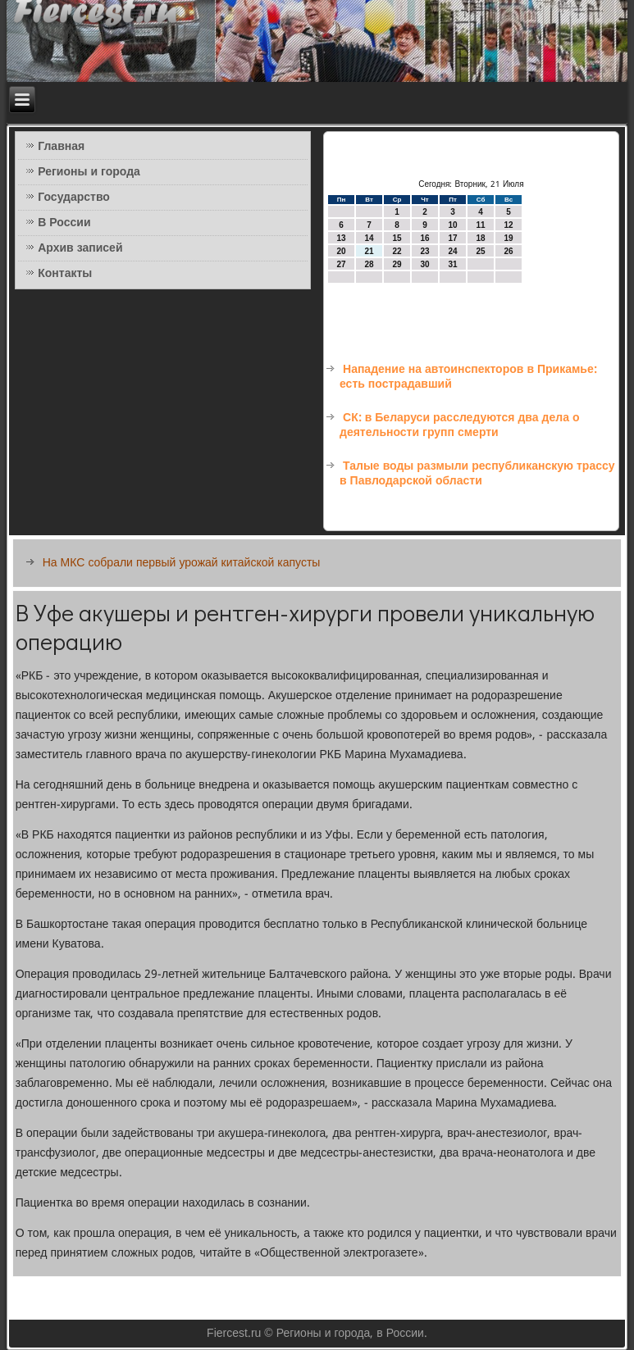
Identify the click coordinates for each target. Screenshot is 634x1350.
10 (452, 225)
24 (452, 251)
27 (340, 264)
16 (424, 238)
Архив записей (80, 248)
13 (340, 238)
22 (396, 251)
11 (480, 225)
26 (508, 251)
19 (508, 238)
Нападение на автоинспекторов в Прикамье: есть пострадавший (468, 377)
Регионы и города (89, 172)
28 (368, 264)
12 (508, 225)
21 (368, 251)
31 (452, 264)
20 (340, 251)
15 (396, 238)
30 (424, 264)
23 (424, 251)
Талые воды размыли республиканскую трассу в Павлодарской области (477, 474)
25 (480, 251)
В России (64, 223)
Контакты (65, 274)
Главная (61, 147)
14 (368, 238)
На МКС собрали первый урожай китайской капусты (182, 563)
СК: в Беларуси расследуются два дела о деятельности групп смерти (459, 425)
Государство (74, 197)
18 (480, 238)
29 (396, 264)
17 (452, 238)
